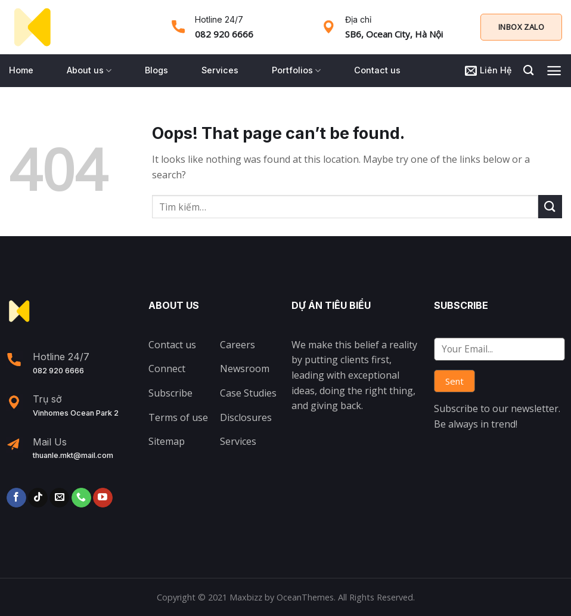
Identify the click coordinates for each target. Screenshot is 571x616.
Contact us (377, 70)
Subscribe (170, 393)
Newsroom (244, 368)
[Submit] (550, 206)
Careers (237, 344)
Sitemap (166, 441)
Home (21, 70)
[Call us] (81, 498)
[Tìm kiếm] (528, 70)
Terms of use (178, 417)
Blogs (156, 70)
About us (89, 70)
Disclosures (246, 417)
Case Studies (248, 393)
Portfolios (296, 70)
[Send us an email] (59, 498)
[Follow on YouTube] (103, 498)
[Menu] (554, 70)
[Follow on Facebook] (16, 498)
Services (219, 70)
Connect (166, 368)
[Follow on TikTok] (38, 498)
